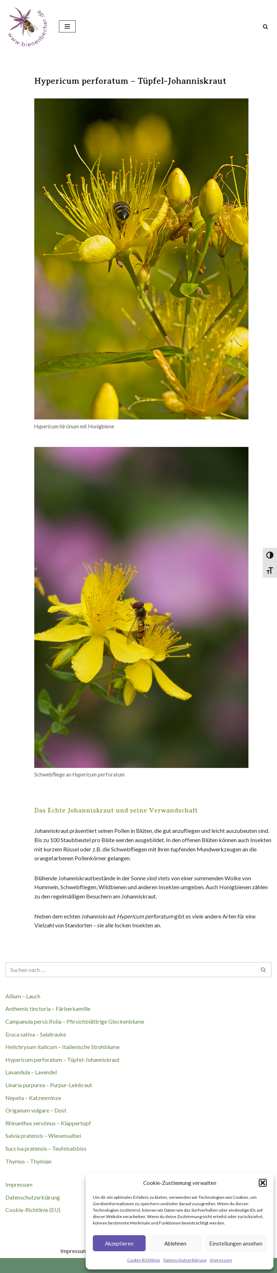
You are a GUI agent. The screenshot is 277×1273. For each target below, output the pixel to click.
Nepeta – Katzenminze (33, 1097)
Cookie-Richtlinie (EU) (32, 1209)
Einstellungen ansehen (235, 1243)
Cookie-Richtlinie (143, 1260)
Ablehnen (175, 1243)
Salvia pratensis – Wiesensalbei (43, 1135)
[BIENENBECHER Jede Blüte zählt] (26, 26)
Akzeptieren (119, 1243)
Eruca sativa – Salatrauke (35, 1034)
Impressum (221, 1260)
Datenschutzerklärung (184, 1260)
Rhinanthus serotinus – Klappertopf (48, 1123)
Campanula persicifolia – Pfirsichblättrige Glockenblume (74, 1021)
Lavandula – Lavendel (31, 1072)
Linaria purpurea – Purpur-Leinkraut (48, 1084)
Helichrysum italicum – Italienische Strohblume (62, 1046)
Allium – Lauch (22, 996)
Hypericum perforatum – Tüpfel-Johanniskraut (62, 1059)
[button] (262, 1182)
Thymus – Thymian (28, 1161)
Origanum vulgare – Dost (35, 1110)
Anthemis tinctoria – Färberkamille (47, 1008)
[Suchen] (265, 26)
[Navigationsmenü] (67, 26)
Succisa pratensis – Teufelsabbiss (45, 1148)
